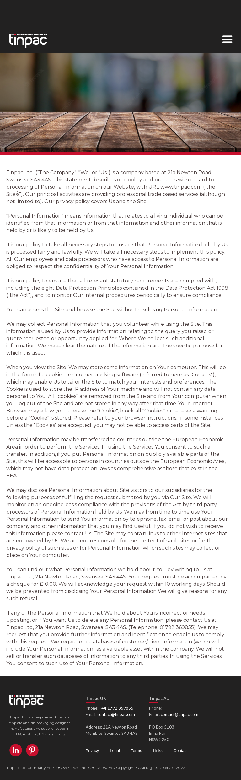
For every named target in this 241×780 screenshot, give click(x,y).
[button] (227, 40)
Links (157, 750)
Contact (181, 750)
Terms (136, 750)
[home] (23, 39)
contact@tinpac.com (116, 714)
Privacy (92, 750)
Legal (115, 750)
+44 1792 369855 (116, 708)
